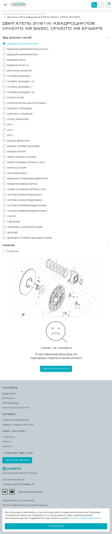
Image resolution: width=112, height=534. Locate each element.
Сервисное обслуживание (15, 419)
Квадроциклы (9, 393)
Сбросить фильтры (56, 369)
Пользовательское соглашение (18, 500)
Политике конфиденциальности (84, 518)
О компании (8, 436)
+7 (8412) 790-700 (17, 453)
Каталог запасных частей (15, 407)
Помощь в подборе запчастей (17, 424)
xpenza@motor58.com (13, 479)
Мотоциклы (8, 398)
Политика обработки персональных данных (25, 505)
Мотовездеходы (10, 402)
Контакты (7, 446)
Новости (6, 441)
